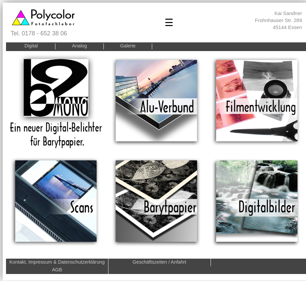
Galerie (127, 45)
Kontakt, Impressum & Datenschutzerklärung (57, 262)
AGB (57, 269)
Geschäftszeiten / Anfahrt (159, 262)
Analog (79, 45)
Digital (31, 45)
